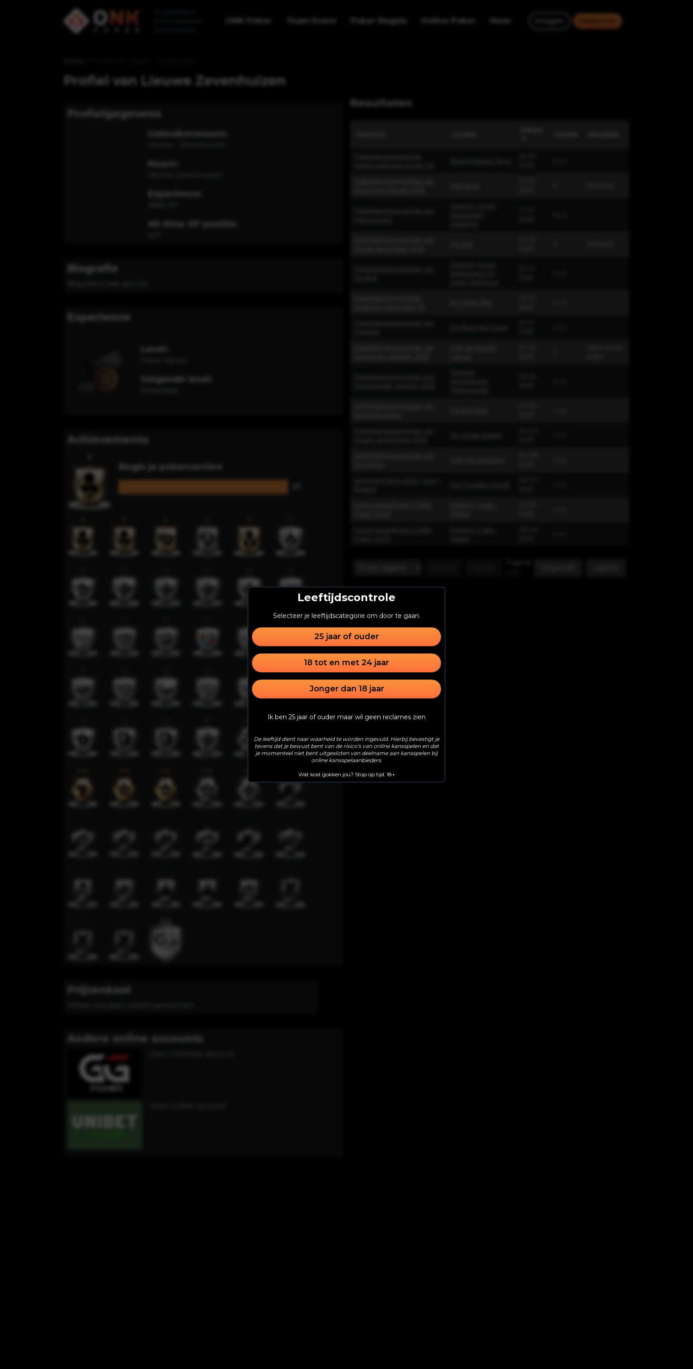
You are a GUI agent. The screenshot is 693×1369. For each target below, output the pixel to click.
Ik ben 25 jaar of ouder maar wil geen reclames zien (346, 717)
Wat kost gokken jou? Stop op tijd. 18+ (346, 774)
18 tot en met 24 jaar (346, 662)
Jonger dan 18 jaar (346, 689)
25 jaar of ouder (346, 636)
